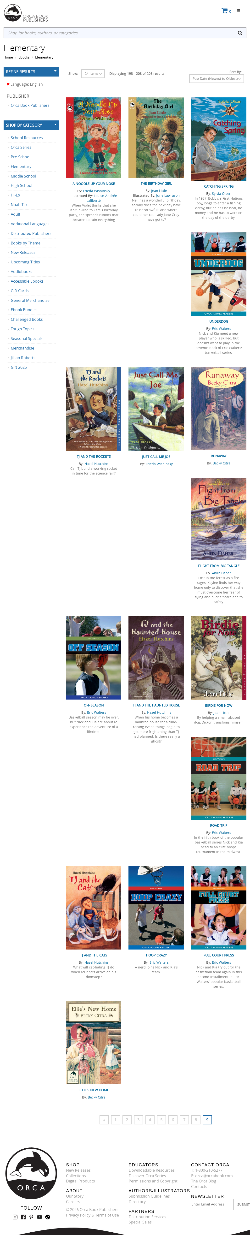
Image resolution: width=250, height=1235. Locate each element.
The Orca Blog (203, 1181)
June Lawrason (168, 195)
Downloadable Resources (152, 1170)
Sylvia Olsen (221, 193)
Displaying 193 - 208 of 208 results (136, 73)
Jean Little (159, 190)
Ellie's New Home (93, 1090)
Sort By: (235, 72)
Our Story (74, 1196)
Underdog (218, 321)
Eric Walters (221, 328)
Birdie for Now (218, 705)
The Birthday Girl (156, 183)
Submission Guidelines (149, 1196)
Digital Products (80, 1181)
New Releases (78, 1170)
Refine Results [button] (20, 71)
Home (8, 57)
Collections (76, 1175)
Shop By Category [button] (24, 125)
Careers (73, 1201)
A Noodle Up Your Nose (93, 183)
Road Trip (218, 825)
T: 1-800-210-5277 (206, 1170)
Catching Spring (218, 186)
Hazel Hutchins (96, 463)
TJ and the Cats (93, 955)
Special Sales (140, 1222)
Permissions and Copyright (153, 1181)
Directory (137, 1201)
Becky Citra (221, 463)
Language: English (25, 84)
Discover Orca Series (147, 1175)
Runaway (219, 456)
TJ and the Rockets (94, 456)
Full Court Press (219, 955)
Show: (73, 73)
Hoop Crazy (156, 955)
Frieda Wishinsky (96, 191)
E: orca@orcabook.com (212, 1175)
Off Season (94, 705)
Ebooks (24, 57)
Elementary (44, 57)
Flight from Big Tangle (218, 566)
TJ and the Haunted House (156, 705)
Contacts (199, 1186)
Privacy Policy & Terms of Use (92, 1215)
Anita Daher (221, 573)
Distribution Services (147, 1216)
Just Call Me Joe (156, 456)
